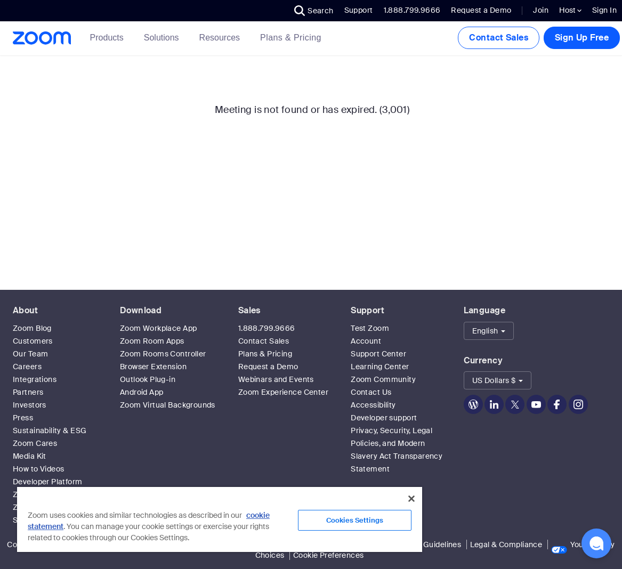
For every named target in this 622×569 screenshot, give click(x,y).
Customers (33, 341)
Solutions (163, 37)
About (25, 310)
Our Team (30, 354)
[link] (290, 37)
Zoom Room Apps (152, 341)
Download (140, 310)
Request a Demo (481, 10)
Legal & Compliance (506, 544)
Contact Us (371, 392)
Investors (29, 405)
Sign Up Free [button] (582, 37)
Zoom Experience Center (283, 392)
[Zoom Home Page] (41, 38)
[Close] (411, 498)
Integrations (34, 379)
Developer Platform (48, 481)
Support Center (378, 354)
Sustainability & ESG (49, 430)
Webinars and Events (276, 379)
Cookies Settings (354, 520)
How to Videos (38, 469)
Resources (221, 37)
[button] (314, 10)
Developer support (384, 417)
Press (23, 417)
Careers (27, 366)
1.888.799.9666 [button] (412, 10)
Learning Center (380, 366)
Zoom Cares (35, 443)
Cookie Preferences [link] (328, 555)
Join (540, 10)
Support (358, 10)
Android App (142, 392)
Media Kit (29, 456)
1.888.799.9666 (266, 328)
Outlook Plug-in (147, 379)
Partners (28, 392)
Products (109, 37)
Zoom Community (383, 379)
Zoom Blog (32, 328)
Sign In (604, 10)
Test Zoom (370, 328)
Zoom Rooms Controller (163, 354)
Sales (249, 310)
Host (570, 10)
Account (366, 341)
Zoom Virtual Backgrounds (167, 405)
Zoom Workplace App (158, 328)
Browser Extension (153, 366)
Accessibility (373, 405)
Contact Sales (498, 37)
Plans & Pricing (290, 37)
